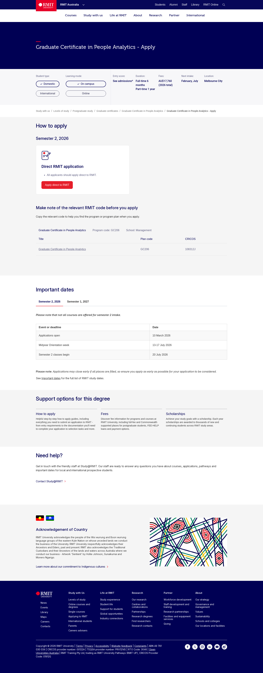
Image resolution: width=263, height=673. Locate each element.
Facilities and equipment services (177, 617)
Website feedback (121, 645)
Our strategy (202, 599)
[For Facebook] (187, 646)
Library (44, 612)
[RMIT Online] (211, 4)
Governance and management (204, 605)
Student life (106, 604)
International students (80, 621)
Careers (45, 621)
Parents (72, 625)
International (196, 15)
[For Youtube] (217, 646)
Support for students (111, 609)
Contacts (45, 626)
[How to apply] (45, 414)
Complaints (140, 645)
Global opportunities (111, 613)
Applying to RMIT (78, 616)
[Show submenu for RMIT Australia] (82, 5)
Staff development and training (176, 605)
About (138, 15)
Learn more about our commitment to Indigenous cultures (72, 566)
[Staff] (184, 4)
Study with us (93, 15)
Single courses (76, 611)
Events (44, 607)
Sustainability (202, 616)
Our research (139, 599)
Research (155, 15)
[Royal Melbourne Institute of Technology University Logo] (46, 5)
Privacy (89, 645)
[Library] (195, 4)
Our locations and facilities (210, 625)
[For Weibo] (224, 646)
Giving (167, 623)
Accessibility (102, 645)
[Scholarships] (175, 414)
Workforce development (177, 599)
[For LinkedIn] (209, 646)
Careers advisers (77, 630)
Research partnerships (176, 611)
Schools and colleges (207, 621)
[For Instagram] (202, 646)
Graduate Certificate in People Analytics (62, 249)
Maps (44, 616)
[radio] (47, 93)
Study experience (110, 599)
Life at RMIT (118, 15)
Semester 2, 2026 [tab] (49, 301)
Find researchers (141, 621)
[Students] (160, 4)
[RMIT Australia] (69, 4)
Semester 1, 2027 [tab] (78, 301)
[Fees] (104, 414)
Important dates (51, 378)
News (44, 602)
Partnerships (139, 611)
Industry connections (111, 618)
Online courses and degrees (79, 605)
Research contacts (142, 625)
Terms (79, 645)
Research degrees (142, 616)
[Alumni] (173, 4)
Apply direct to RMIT (57, 184)
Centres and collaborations (140, 605)
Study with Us (76, 592)
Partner (174, 15)
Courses (70, 15)
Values (199, 611)
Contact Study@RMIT (51, 481)
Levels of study (77, 599)
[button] (223, 5)
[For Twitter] (195, 646)
